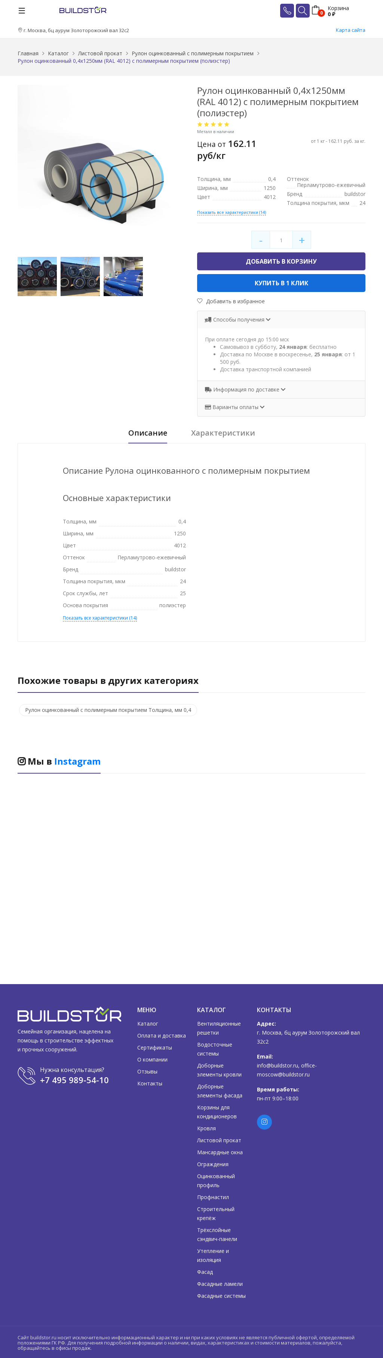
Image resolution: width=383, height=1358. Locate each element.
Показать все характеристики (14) (231, 212)
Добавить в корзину (281, 261)
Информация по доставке (243, 389)
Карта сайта (350, 30)
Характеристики (223, 433)
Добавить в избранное (231, 301)
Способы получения (235, 319)
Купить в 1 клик (281, 283)
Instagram (77, 761)
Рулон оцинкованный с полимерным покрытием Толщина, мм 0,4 (108, 709)
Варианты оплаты (232, 407)
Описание (147, 433)
